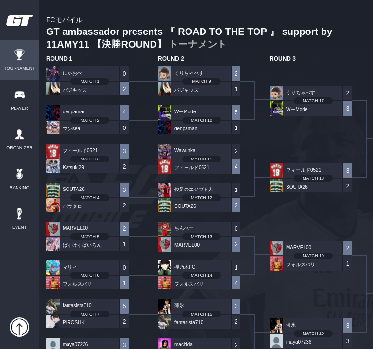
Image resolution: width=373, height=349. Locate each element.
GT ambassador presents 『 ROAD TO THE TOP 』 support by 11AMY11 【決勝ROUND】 (189, 33)
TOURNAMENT (19, 68)
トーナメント (198, 44)
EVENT (19, 227)
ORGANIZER (19, 148)
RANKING (19, 188)
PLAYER (19, 108)
